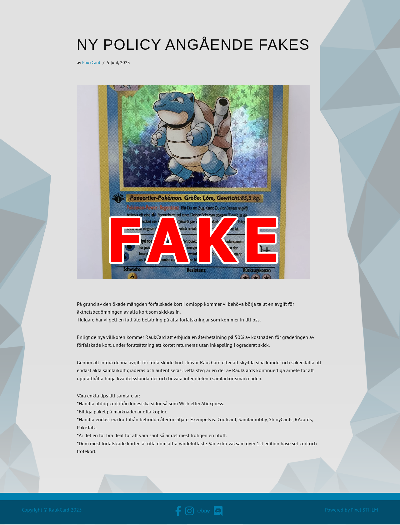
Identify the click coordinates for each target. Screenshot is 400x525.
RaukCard (91, 62)
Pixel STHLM (364, 511)
